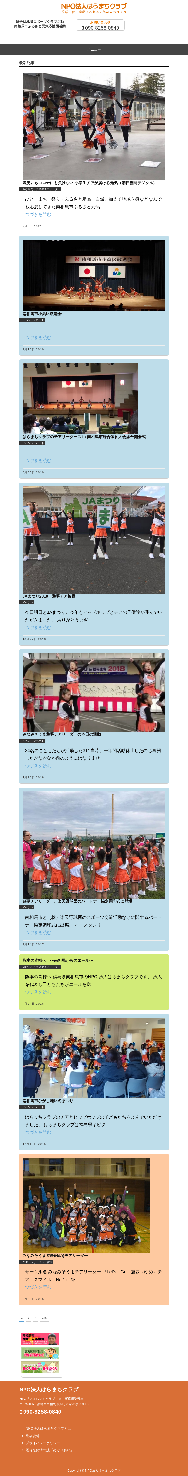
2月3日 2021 (32, 226)
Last (45, 1317)
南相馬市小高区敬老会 (42, 314)
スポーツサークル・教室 (37, 1262)
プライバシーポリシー (43, 1443)
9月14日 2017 (33, 944)
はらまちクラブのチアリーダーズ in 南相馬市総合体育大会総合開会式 (84, 437)
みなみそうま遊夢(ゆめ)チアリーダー (55, 1256)
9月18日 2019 (33, 349)
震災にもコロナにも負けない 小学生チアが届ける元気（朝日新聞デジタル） (90, 183)
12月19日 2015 (34, 1143)
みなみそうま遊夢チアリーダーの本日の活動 (62, 734)
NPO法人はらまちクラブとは (48, 1428)
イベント (28, 602)
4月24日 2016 (33, 1003)
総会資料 (32, 1436)
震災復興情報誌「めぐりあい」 (50, 1450)
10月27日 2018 (34, 639)
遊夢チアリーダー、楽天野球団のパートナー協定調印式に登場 (77, 901)
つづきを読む (38, 214)
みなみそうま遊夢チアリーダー (41, 189)
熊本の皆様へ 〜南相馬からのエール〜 (58, 960)
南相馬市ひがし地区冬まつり (48, 1101)
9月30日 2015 (33, 1298)
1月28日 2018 (33, 777)
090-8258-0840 (102, 28)
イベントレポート (33, 319)
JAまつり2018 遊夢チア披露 (49, 596)
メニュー (94, 49)
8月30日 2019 (33, 472)
